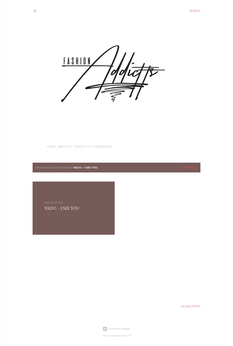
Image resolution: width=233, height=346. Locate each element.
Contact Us (80, 146)
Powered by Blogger (116, 329)
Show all (189, 167)
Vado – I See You (61, 208)
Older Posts (190, 306)
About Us (63, 146)
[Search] (194, 11)
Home (50, 146)
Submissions (101, 146)
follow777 (126, 335)
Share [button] (47, 213)
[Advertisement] (74, 269)
